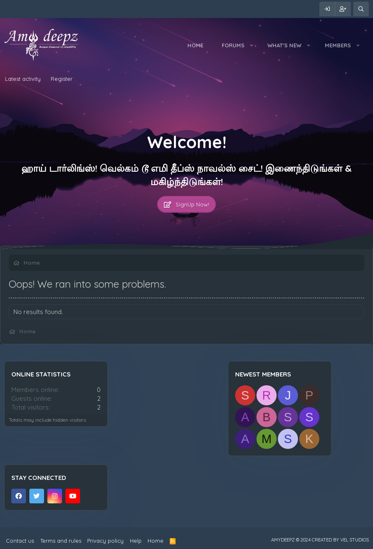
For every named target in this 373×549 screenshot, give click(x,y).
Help (136, 540)
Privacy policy (105, 540)
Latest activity (23, 78)
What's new (284, 45)
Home (195, 45)
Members (338, 45)
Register (62, 78)
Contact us (20, 540)
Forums (233, 45)
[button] (251, 45)
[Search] (361, 9)
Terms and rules (60, 540)
